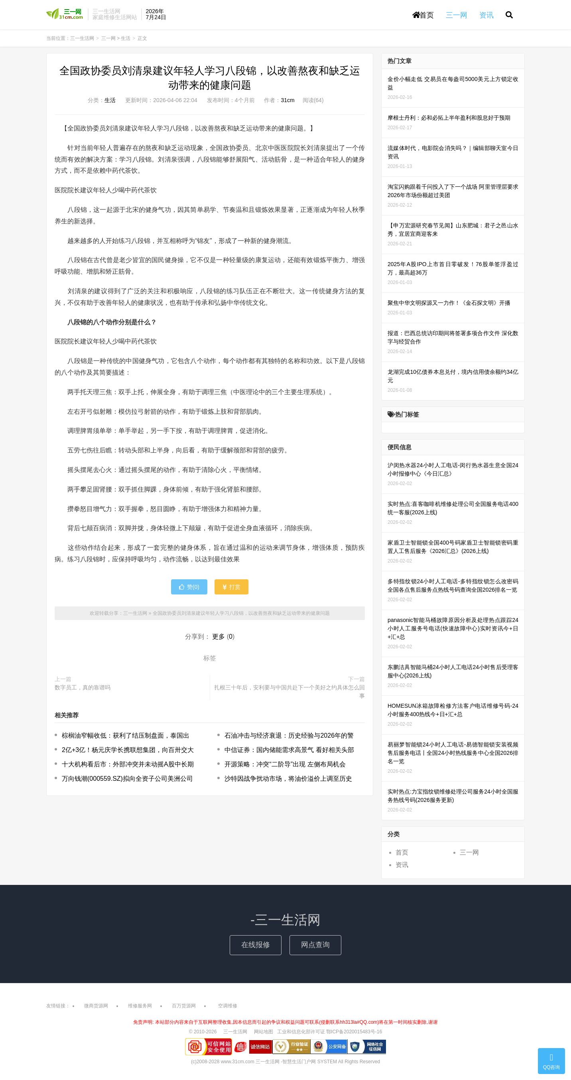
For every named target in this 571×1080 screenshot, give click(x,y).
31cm (287, 100)
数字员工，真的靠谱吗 (82, 687)
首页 (423, 15)
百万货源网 (184, 1006)
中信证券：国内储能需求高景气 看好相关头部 (289, 749)
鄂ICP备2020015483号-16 (354, 1032)
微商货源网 (96, 1006)
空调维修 (227, 1006)
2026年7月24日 (156, 14)
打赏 (231, 587)
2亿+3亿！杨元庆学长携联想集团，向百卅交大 (128, 749)
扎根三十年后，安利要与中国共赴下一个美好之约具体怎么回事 (289, 691)
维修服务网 (140, 1006)
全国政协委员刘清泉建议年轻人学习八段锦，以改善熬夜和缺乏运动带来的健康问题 (241, 613)
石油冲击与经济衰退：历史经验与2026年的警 (289, 735)
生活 (125, 38)
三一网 (108, 38)
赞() (189, 587)
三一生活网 (65, 14)
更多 (218, 636)
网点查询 (315, 945)
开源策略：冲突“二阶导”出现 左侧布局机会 (284, 764)
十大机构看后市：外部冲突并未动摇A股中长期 (128, 764)
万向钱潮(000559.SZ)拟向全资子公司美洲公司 (127, 778)
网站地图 (263, 1032)
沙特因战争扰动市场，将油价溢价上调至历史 (288, 778)
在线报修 (255, 945)
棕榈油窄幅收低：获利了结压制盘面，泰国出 (125, 735)
